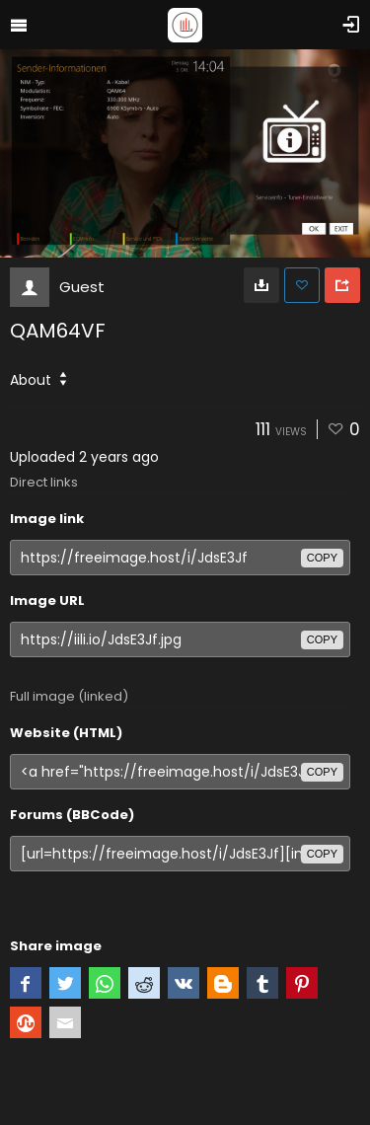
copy (322, 557)
